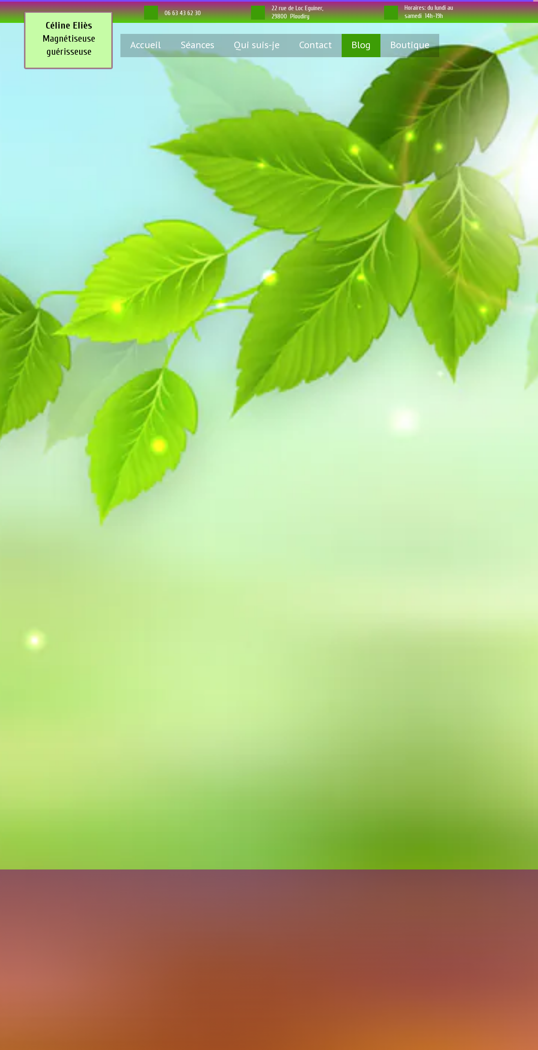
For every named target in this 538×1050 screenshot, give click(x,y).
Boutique (409, 44)
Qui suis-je (257, 44)
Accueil (145, 44)
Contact (315, 44)
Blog (361, 44)
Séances (197, 44)
